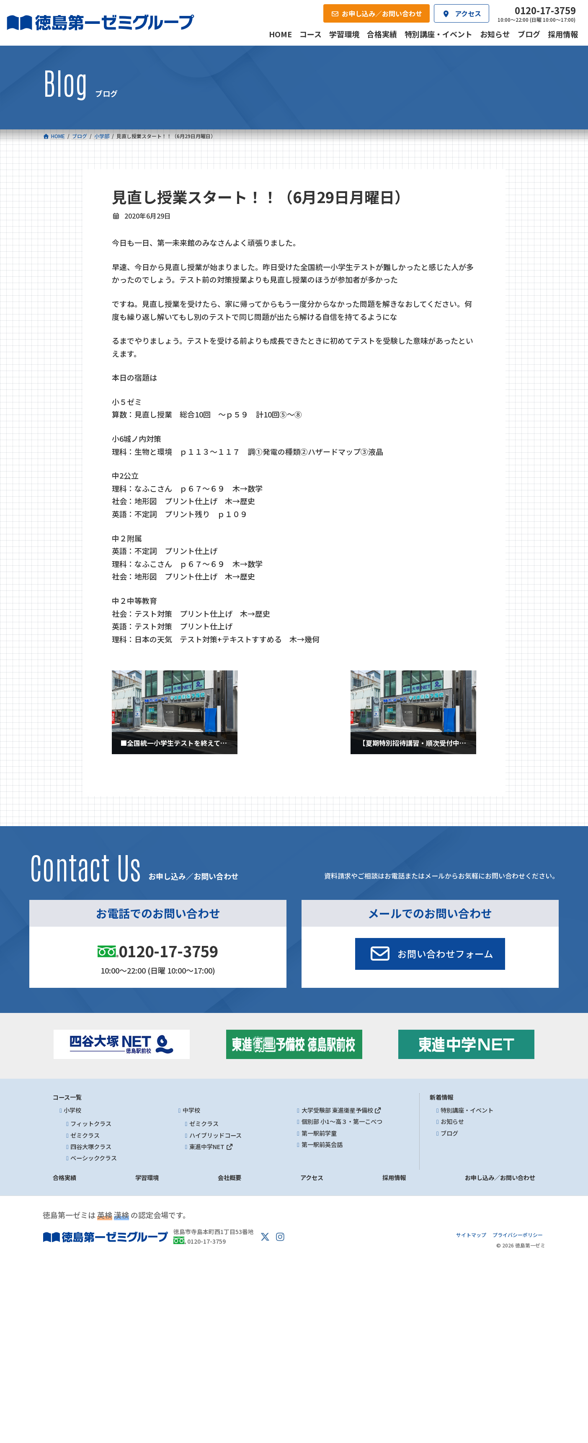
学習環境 (147, 1177)
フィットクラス (90, 1123)
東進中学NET (211, 1146)
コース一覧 (67, 1097)
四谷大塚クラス (90, 1146)
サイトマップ (471, 1234)
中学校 (191, 1110)
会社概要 (229, 1177)
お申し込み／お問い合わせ (500, 1177)
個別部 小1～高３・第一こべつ (342, 1121)
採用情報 (394, 1177)
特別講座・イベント (467, 1110)
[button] (430, 954)
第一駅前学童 (319, 1133)
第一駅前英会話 (322, 1144)
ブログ (449, 1133)
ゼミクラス (85, 1135)
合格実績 (64, 1177)
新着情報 (441, 1097)
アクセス (311, 1177)
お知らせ (452, 1121)
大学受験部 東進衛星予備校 (342, 1110)
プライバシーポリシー (518, 1234)
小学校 (72, 1110)
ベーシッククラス (93, 1158)
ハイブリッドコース (215, 1135)
